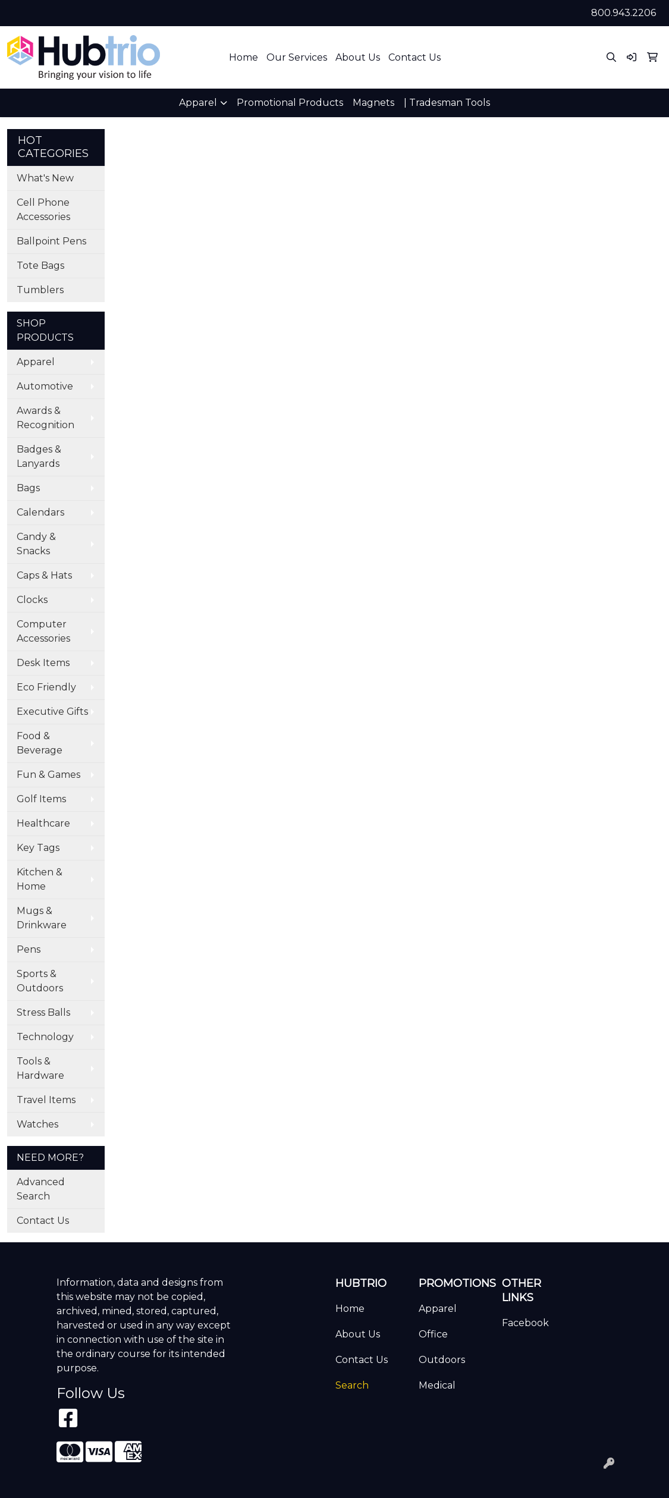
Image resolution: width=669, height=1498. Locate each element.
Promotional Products (290, 102)
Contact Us (414, 57)
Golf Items (41, 799)
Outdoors (442, 1359)
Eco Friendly (46, 687)
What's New (45, 178)
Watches (37, 1124)
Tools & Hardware (40, 1068)
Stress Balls (43, 1012)
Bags (28, 488)
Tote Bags (40, 265)
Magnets (373, 102)
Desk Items (43, 662)
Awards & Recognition (45, 418)
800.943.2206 (623, 12)
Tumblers (40, 290)
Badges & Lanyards (39, 456)
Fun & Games (48, 774)
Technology (45, 1036)
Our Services (296, 57)
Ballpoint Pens (51, 241)
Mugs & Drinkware (42, 918)
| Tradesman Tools (447, 102)
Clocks (32, 599)
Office (433, 1334)
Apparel (36, 362)
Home (243, 57)
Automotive (45, 386)
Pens (28, 949)
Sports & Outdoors (40, 981)
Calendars (40, 512)
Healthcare (43, 823)
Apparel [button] (198, 102)
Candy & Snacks (36, 544)
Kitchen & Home (39, 879)
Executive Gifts (52, 711)
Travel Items (46, 1100)
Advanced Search (41, 1189)
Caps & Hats (44, 575)
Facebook (525, 1323)
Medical (437, 1385)
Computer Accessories (43, 631)
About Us (357, 57)
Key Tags (38, 847)
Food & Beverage (39, 743)
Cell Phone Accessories (43, 209)
